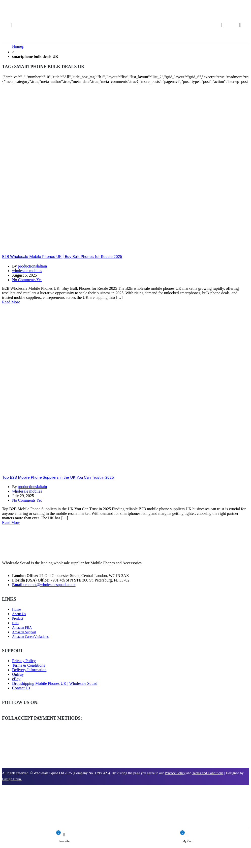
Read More (11, 302)
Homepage (20, 46)
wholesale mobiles (27, 271)
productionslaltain (32, 266)
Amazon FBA (22, 627)
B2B (15, 623)
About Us (19, 614)
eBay (16, 679)
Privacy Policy (24, 661)
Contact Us (21, 688)
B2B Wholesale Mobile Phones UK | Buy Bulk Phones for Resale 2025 (62, 256)
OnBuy (18, 674)
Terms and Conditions (207, 773)
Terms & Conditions (28, 665)
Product (17, 618)
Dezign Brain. (12, 779)
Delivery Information (29, 670)
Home (16, 609)
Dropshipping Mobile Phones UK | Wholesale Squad (54, 683)
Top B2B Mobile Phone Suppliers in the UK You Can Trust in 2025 (58, 477)
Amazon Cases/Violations (30, 637)
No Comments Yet (27, 280)
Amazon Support (24, 632)
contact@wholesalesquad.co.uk (44, 585)
